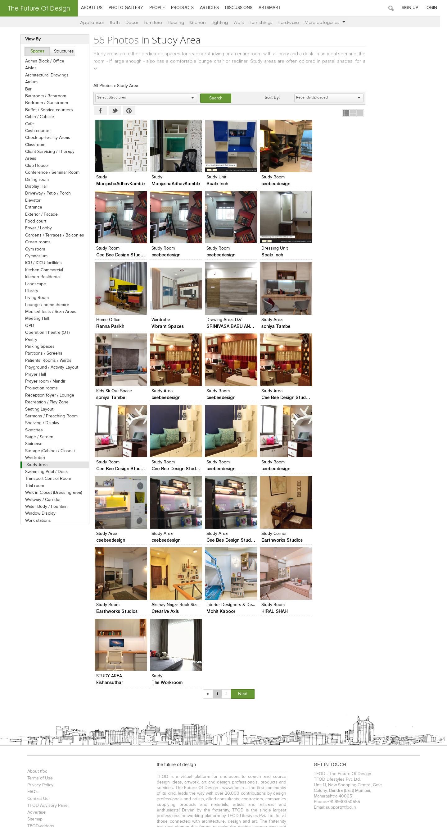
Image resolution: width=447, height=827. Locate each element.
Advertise (34, 670)
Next (243, 551)
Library (29, 291)
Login (437, 8)
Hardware (291, 22)
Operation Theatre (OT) (45, 332)
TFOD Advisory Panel (45, 663)
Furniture (156, 22)
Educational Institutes (370, 760)
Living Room (34, 298)
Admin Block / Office (42, 61)
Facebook (99, 110)
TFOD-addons (38, 684)
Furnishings (264, 22)
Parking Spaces (37, 346)
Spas (189, 760)
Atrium (29, 82)
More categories (328, 22)
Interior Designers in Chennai (125, 733)
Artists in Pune (293, 733)
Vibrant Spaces (331, 255)
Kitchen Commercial (42, 270)
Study (320, 534)
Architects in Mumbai (45, 727)
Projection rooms (39, 388)
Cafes (144, 760)
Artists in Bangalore (328, 733)
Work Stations (233, 781)
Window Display (38, 513)
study (100, 177)
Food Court (236, 760)
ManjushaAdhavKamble (119, 183)
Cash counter (35, 131)
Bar (26, 89)
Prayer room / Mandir (43, 381)
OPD (27, 326)
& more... (399, 760)
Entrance (31, 207)
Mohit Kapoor (164, 540)
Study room (327, 320)
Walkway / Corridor (40, 500)
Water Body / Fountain (44, 506)
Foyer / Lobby (36, 228)
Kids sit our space (223, 320)
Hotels (175, 760)
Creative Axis (108, 540)
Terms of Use (38, 636)
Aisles (28, 68)
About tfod (35, 629)
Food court (33, 221)
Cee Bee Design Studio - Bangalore (352, 183)
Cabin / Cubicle (37, 117)
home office (272, 248)
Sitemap (32, 677)
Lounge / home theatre (45, 305)
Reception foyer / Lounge (47, 395)
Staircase (31, 444)
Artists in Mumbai (230, 733)
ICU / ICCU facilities (41, 263)
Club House (34, 165)
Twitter (113, 110)
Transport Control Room (46, 478)
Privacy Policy (38, 643)
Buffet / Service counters (46, 110)
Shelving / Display (40, 423)
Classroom (33, 145)
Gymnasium (34, 256)
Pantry (29, 340)
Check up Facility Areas (45, 138)
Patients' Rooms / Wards (46, 360)
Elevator (30, 200)
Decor (135, 22)
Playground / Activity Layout (49, 367)
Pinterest (127, 110)
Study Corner (273, 463)
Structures (61, 51)
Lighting (223, 22)
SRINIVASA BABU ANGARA (122, 326)
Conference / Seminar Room (50, 172)
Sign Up (417, 8)
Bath (118, 22)
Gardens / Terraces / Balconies (52, 235)
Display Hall (34, 186)
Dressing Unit (218, 248)
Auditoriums (310, 760)
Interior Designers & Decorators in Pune (188, 534)
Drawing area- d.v (112, 320)
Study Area (34, 465)
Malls (131, 760)
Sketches (31, 430)
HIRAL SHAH (218, 540)
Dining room (34, 179)
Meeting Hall (35, 318)
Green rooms (35, 242)
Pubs (265, 760)
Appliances (96, 22)
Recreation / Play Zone (44, 402)
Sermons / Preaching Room (49, 416)
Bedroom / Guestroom (44, 103)
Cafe (27, 124)
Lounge (159, 760)
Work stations (35, 520)
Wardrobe (324, 248)
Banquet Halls (210, 760)
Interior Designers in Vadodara (183, 733)
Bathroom (52, 781)
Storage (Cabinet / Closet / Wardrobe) (48, 454)
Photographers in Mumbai (49, 740)
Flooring (179, 22)
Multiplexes (284, 760)
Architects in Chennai (208, 727)
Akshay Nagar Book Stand (120, 534)
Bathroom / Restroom (43, 96)
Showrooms (112, 760)
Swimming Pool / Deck (44, 472)
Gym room (33, 249)
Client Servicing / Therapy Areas (47, 155)
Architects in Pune (122, 727)
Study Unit (215, 177)
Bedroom (73, 781)
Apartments (61, 760)
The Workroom (330, 540)
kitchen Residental (40, 277)
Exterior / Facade (39, 214)
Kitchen (201, 22)
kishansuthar (273, 540)
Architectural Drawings (44, 75)
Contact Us (35, 657)
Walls (242, 22)
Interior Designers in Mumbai (303, 727)
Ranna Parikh (274, 255)
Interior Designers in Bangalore (66, 733)
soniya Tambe (164, 326)
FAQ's (30, 650)
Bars (253, 760)
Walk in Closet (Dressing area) (51, 492)
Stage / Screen (37, 437)
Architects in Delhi (85, 727)
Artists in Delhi (263, 733)
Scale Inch (216, 183)
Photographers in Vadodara (102, 740)
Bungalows (35, 760)
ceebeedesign (274, 183)
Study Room (271, 177)
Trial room (32, 486)
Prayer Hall (33, 374)
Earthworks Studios (280, 469)
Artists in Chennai (365, 733)
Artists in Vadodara (402, 733)
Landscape (33, 284)
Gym (274, 781)
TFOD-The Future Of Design (52, 792)
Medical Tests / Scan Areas (48, 312)
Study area (160, 320)
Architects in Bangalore (163, 727)
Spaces (35, 51)
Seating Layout (37, 409)
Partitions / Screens (41, 353)
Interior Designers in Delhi (357, 727)
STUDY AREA (273, 534)
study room (216, 534)
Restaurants (86, 760)
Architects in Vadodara (252, 727)
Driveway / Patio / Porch (45, 193)
